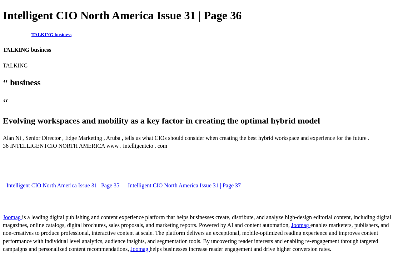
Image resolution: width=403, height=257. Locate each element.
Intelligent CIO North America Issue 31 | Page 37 (184, 185)
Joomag (12, 217)
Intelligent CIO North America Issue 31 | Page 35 (62, 185)
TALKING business (51, 34)
